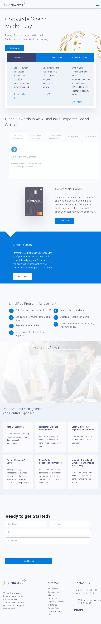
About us (51, 595)
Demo (50, 615)
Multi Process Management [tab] (44, 136)
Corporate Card (54, 592)
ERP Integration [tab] (79, 137)
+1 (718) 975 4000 (83, 603)
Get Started (15, 48)
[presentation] (24, 551)
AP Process (53, 589)
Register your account (57, 602)
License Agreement (55, 611)
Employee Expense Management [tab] (61, 136)
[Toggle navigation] (97, 4)
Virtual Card (79, 57)
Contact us (52, 598)
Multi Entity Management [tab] (25, 136)
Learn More (48, 94)
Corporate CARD (52, 57)
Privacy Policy (54, 608)
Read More (64, 220)
